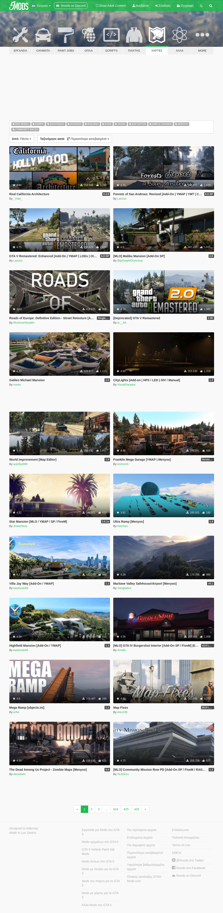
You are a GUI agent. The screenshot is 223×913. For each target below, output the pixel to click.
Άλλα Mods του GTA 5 (97, 905)
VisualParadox (126, 384)
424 (115, 809)
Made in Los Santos (22, 832)
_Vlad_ (17, 198)
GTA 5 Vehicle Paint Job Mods (98, 852)
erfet (16, 712)
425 (125, 809)
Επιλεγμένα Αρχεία (139, 837)
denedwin (19, 774)
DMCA (176, 852)
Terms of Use (181, 845)
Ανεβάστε (140, 5)
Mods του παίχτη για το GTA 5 (101, 883)
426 (136, 809)
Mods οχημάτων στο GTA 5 (100, 842)
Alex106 (122, 712)
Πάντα (21, 139)
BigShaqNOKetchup (130, 260)
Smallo (121, 650)
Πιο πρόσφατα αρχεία (141, 830)
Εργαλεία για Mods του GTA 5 (101, 832)
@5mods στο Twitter (188, 860)
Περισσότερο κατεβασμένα (74, 139)
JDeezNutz (20, 526)
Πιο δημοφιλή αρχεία (141, 845)
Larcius (122, 198)
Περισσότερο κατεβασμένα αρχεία (145, 855)
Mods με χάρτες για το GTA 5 (100, 895)
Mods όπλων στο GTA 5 (98, 861)
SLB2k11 (123, 774)
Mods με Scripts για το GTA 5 (100, 871)
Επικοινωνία (180, 830)
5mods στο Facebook (188, 868)
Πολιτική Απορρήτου (185, 837)
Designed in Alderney (23, 828)
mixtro (17, 384)
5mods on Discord (186, 876)
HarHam (122, 526)
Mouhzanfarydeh (23, 322)
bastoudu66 (20, 588)
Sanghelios (124, 588)
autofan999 (20, 464)
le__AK (122, 322)
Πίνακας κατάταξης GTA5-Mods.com (144, 879)
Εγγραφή (185, 5)
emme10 (122, 464)
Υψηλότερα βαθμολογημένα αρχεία (145, 867)
